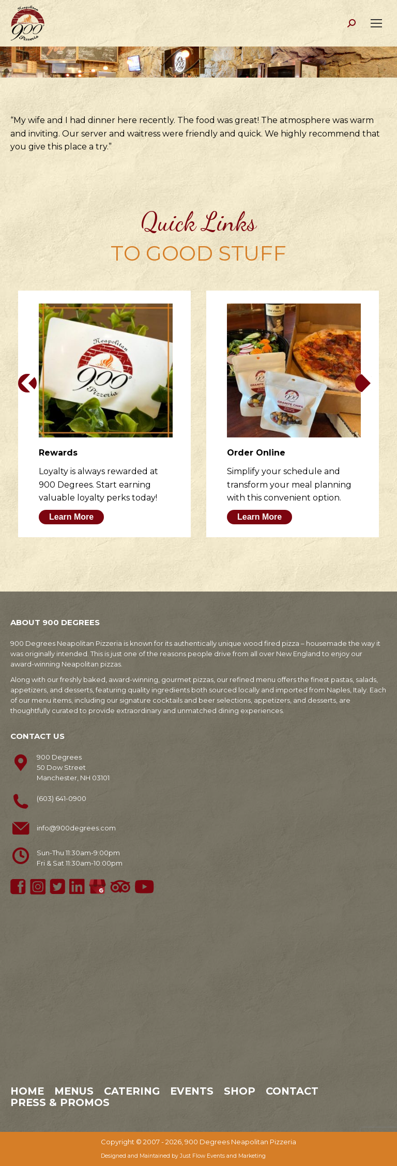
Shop (239, 1091)
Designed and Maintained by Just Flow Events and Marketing (183, 1156)
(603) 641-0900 (61, 798)
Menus (74, 1091)
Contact (292, 1091)
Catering (132, 1091)
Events (191, 1091)
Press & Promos (60, 1102)
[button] (27, 383)
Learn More (71, 516)
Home (27, 1091)
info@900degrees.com (76, 828)
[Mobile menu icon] (376, 23)
